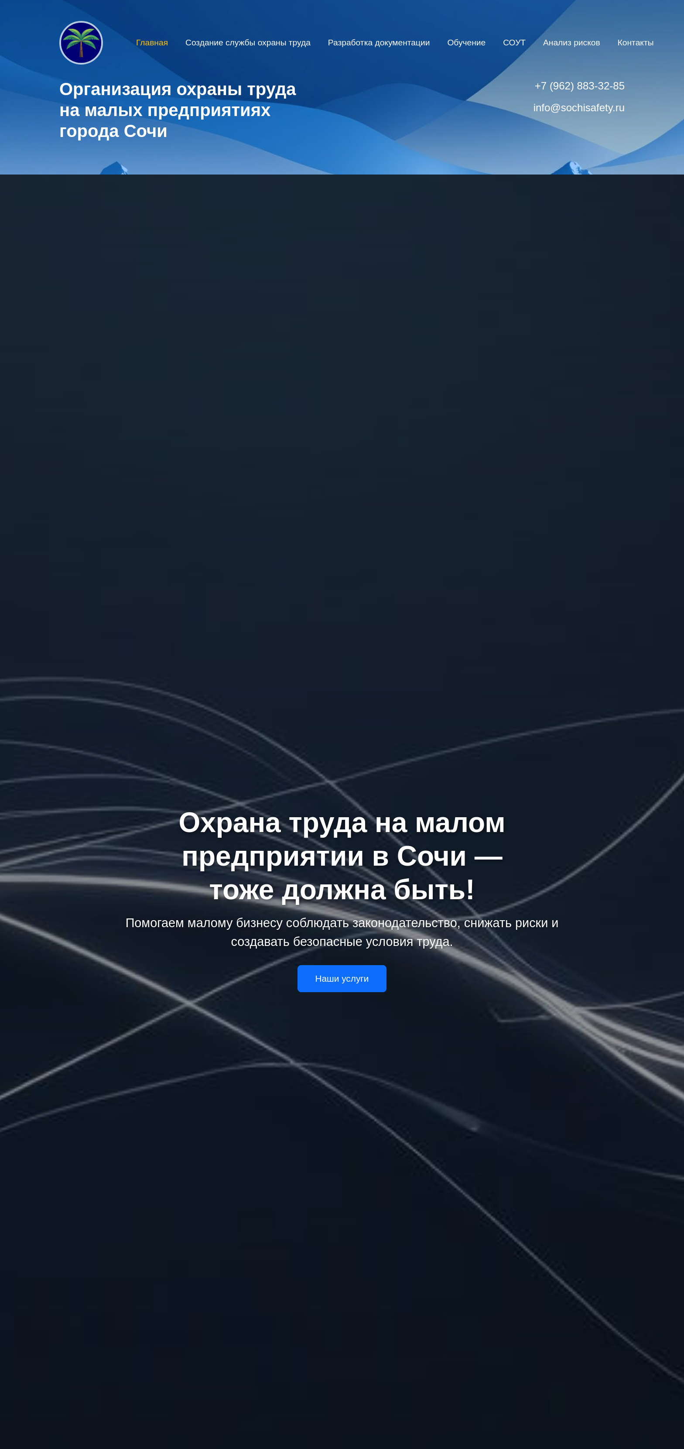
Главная (152, 42)
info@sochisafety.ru (579, 107)
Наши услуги (342, 978)
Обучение (466, 42)
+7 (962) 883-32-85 (580, 86)
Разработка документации (379, 42)
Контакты (636, 42)
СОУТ (514, 42)
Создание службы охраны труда (248, 42)
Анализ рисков (571, 42)
